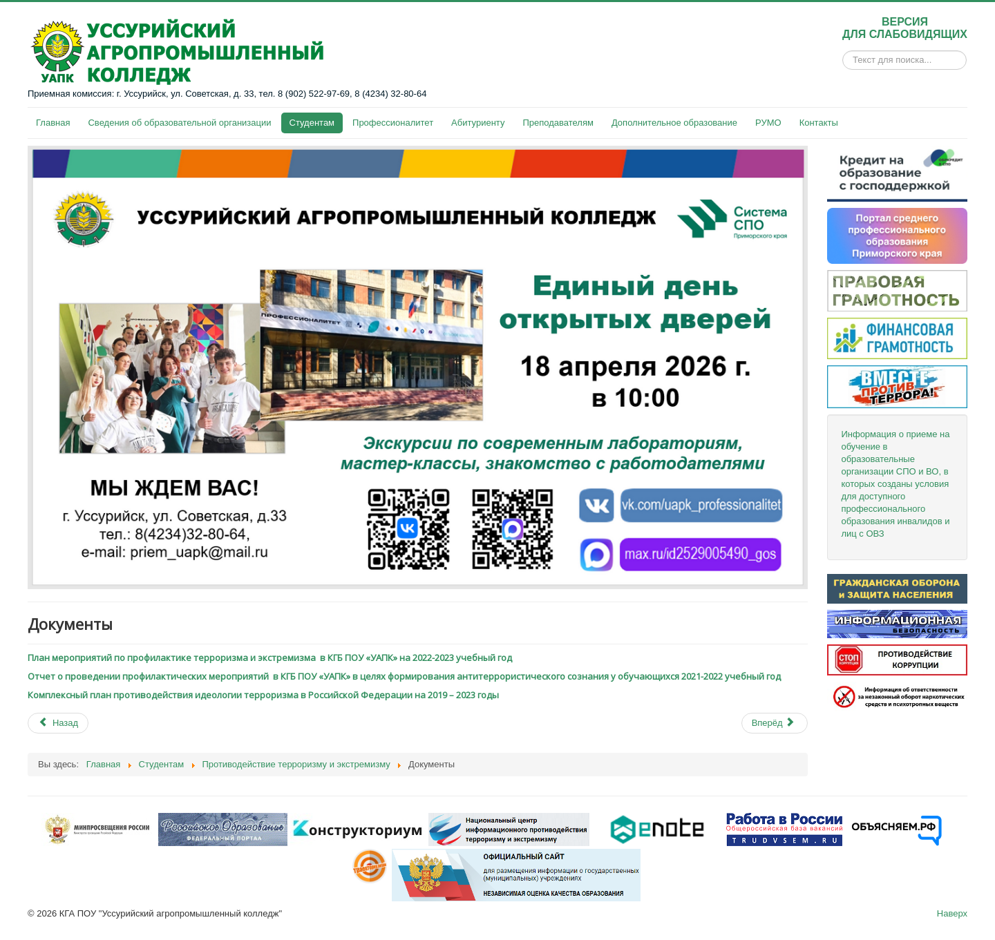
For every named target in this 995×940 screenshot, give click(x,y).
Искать (842, 60)
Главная (53, 122)
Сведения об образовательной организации (179, 122)
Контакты (818, 122)
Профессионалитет (392, 122)
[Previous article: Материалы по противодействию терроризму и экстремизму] (58, 723)
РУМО (768, 122)
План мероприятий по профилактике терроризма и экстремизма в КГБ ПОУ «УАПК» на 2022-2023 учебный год (270, 657)
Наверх (952, 913)
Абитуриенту (477, 122)
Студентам (312, 122)
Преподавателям (557, 122)
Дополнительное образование (674, 122)
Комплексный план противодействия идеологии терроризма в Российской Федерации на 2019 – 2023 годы (263, 695)
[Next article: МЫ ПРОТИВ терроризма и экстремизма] (774, 723)
